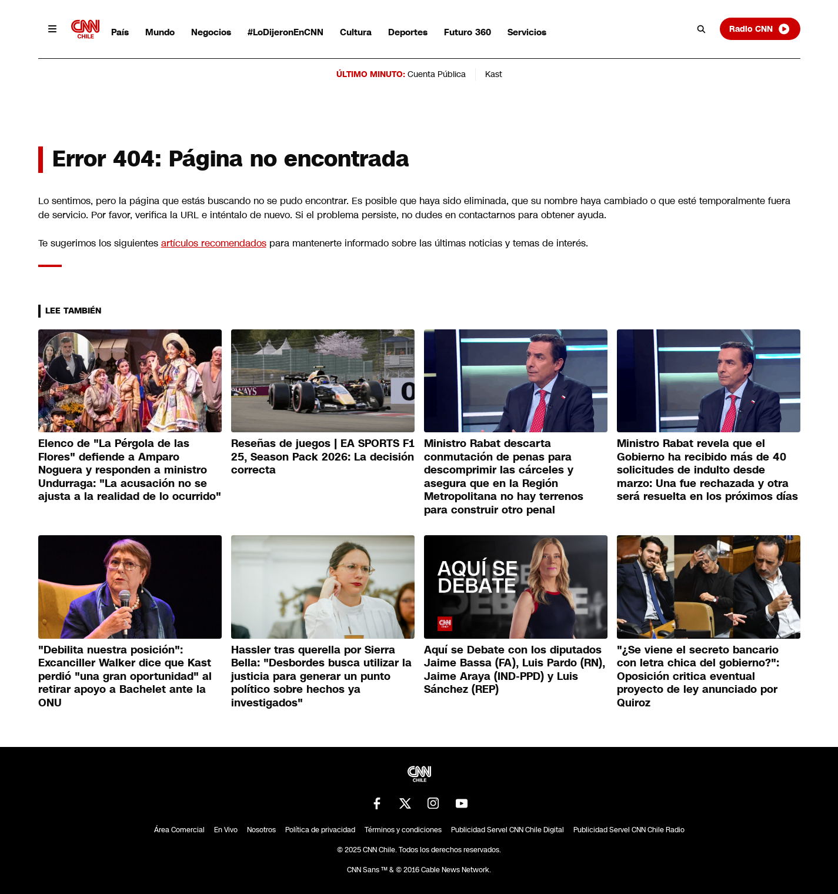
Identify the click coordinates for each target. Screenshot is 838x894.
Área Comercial (179, 830)
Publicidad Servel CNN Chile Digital (507, 830)
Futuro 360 (467, 32)
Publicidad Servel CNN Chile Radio (629, 830)
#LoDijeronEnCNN (285, 32)
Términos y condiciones (403, 830)
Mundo (160, 32)
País (120, 32)
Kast (493, 74)
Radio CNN (759, 28)
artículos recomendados (213, 243)
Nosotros (261, 830)
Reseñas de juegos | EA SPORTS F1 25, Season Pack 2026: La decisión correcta (323, 457)
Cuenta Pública (437, 74)
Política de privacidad (320, 830)
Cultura (356, 32)
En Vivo (226, 830)
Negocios (211, 32)
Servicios (527, 32)
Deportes (408, 32)
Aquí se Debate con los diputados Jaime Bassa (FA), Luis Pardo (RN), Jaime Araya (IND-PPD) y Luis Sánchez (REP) (514, 670)
